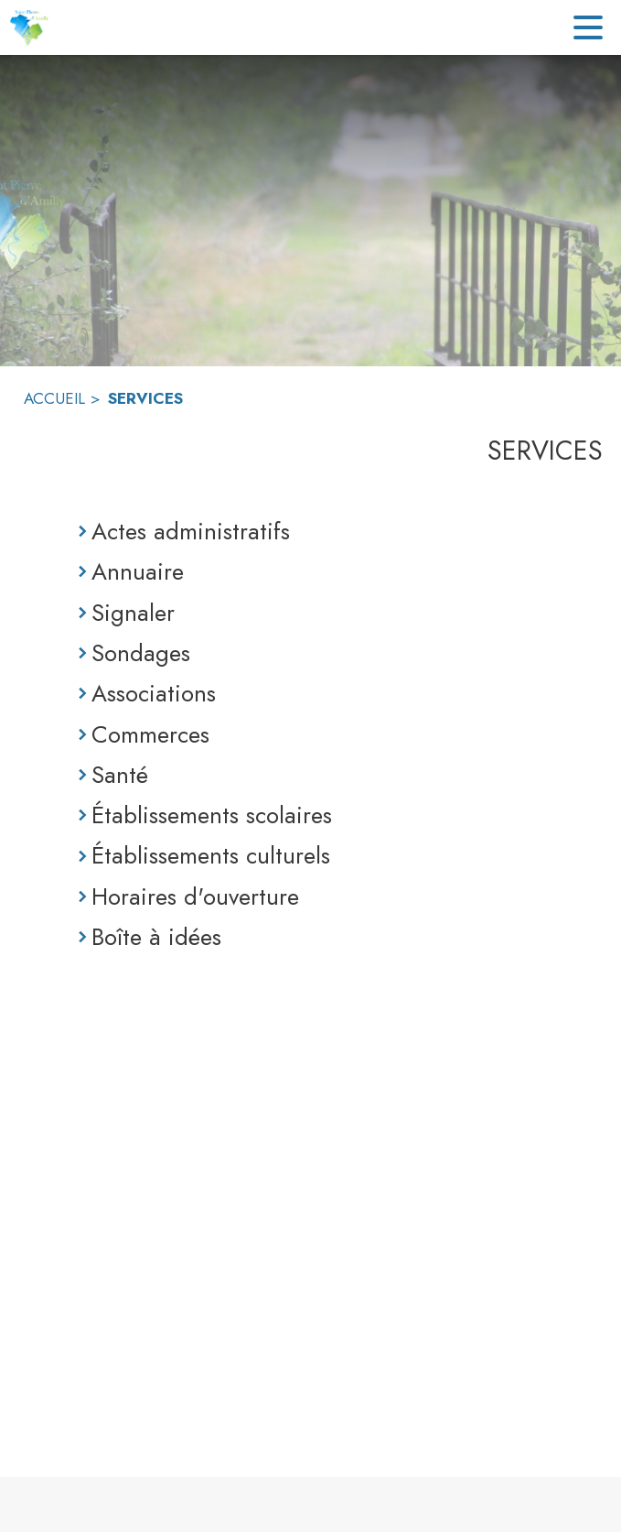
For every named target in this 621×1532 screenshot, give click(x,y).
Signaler (133, 612)
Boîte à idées (156, 936)
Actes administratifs (190, 531)
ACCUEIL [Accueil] (54, 398)
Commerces (150, 734)
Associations (153, 693)
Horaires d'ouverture (195, 896)
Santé (119, 774)
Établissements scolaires (211, 815)
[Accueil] (28, 27)
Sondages (140, 652)
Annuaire (137, 571)
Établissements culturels (210, 855)
